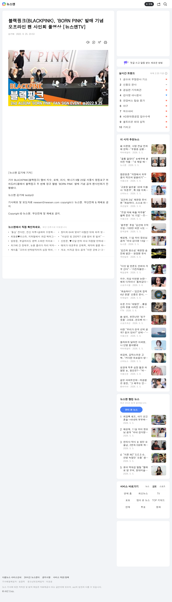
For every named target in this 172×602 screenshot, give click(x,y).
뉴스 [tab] (147, 486)
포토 (127, 500)
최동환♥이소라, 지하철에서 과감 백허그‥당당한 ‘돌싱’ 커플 (34, 236)
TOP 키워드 (158, 500)
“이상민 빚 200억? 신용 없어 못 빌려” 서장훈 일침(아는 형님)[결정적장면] (84, 236)
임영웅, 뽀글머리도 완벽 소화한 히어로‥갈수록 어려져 (34, 241)
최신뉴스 (143, 493)
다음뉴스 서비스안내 (12, 577)
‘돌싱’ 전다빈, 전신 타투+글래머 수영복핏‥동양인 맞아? (34, 232)
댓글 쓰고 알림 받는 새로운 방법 (143, 62)
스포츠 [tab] (162, 486)
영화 (158, 507)
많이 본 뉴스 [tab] (131, 409)
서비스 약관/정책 (61, 577)
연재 (127, 507)
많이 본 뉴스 (143, 500)
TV (158, 493)
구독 (149, 4)
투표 (143, 507)
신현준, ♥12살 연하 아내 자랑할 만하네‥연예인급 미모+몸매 (84, 241)
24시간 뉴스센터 (32, 577)
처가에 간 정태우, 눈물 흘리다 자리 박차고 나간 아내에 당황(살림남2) (34, 245)
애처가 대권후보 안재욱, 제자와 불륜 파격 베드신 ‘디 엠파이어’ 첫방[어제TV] (84, 245)
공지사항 (46, 577)
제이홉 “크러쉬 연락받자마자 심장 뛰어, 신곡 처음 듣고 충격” (34, 249)
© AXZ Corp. (8, 591)
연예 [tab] (154, 486)
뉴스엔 (10, 4)
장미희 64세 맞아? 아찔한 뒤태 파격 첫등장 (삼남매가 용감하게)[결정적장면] (84, 232)
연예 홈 (128, 493)
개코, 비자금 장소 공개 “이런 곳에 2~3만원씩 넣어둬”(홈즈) (84, 249)
